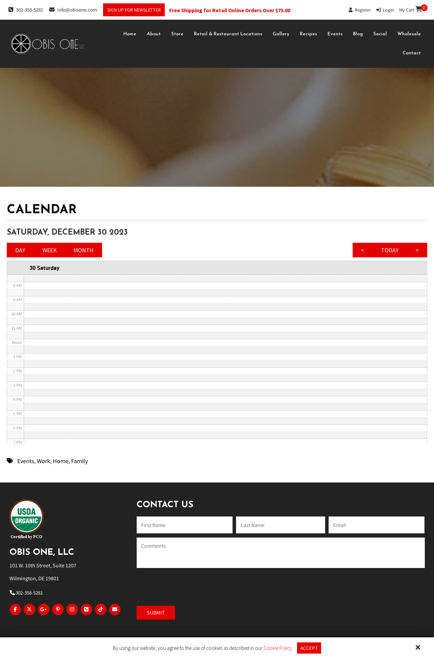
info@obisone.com (73, 9)
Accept (309, 648)
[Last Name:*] (280, 524)
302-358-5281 (25, 9)
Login (385, 10)
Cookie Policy (277, 648)
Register (360, 10)
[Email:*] (377, 524)
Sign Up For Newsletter (134, 10)
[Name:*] (185, 524)
